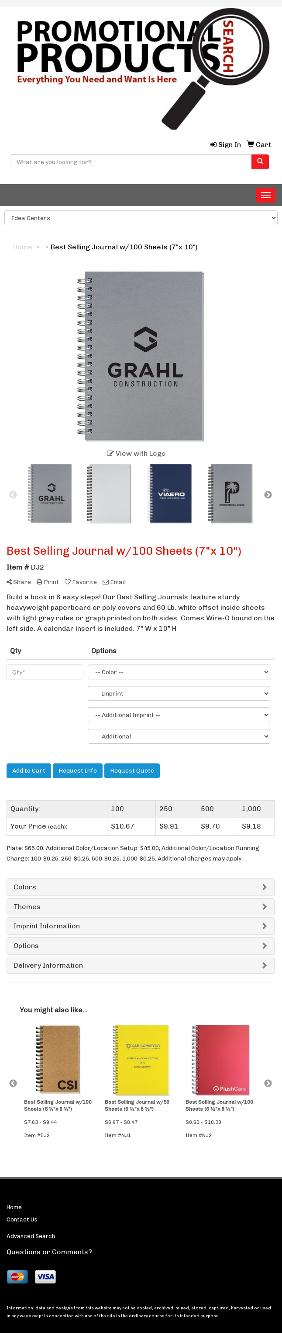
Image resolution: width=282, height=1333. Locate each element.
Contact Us (22, 1219)
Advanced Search (31, 1236)
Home (14, 1207)
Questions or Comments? (49, 1252)
